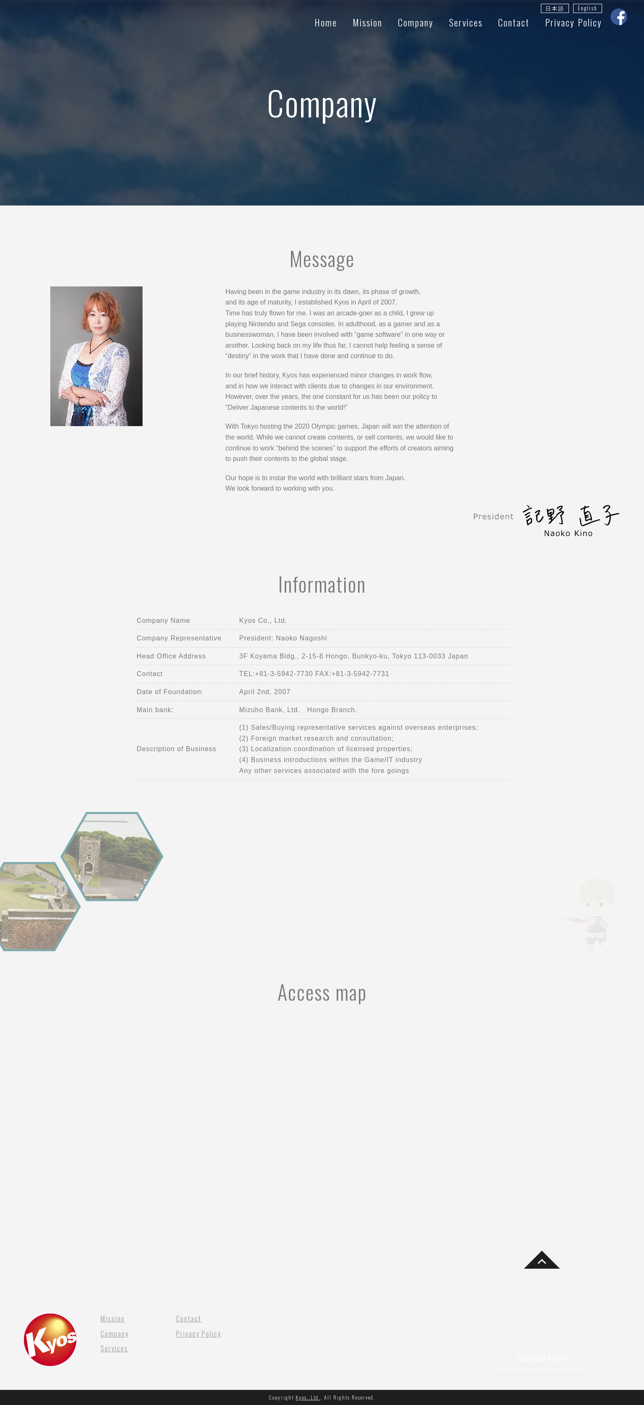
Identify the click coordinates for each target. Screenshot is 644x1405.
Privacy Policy (573, 22)
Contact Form (542, 1358)
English (587, 8)
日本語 (554, 8)
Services (466, 22)
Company (416, 22)
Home (325, 22)
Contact (514, 22)
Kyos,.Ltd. (308, 1397)
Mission (367, 22)
